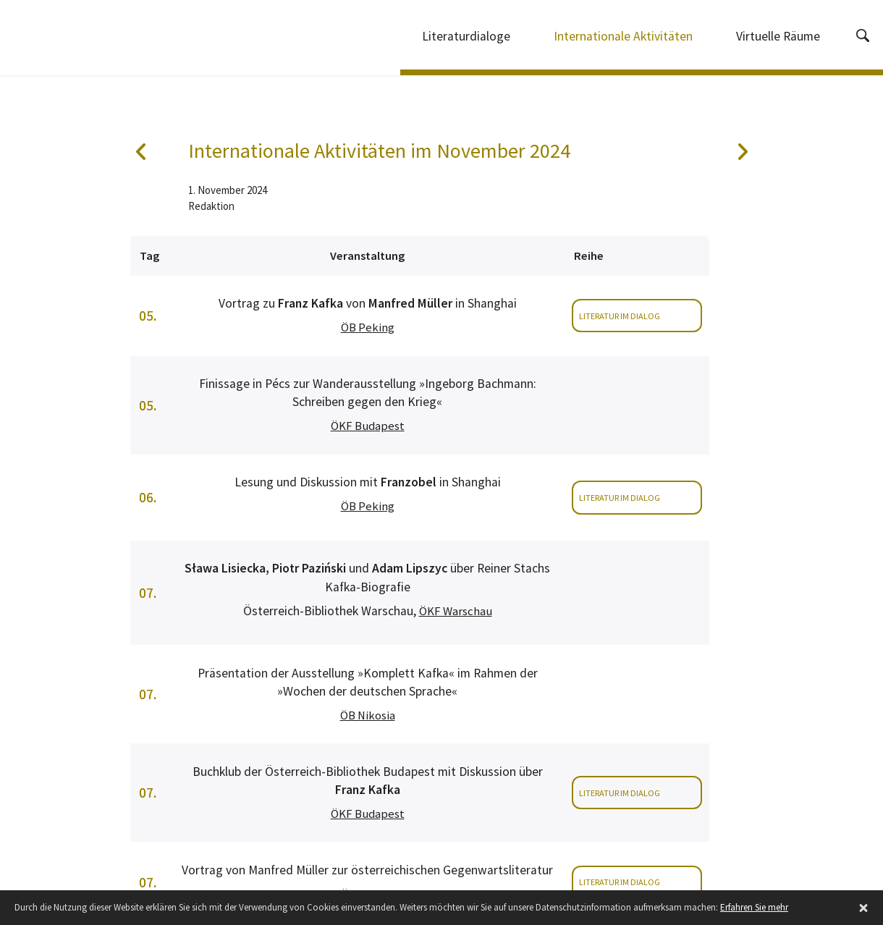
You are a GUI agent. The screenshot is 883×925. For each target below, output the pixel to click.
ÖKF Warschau (455, 611)
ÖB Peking (367, 327)
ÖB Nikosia (367, 715)
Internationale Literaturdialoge (97, 40)
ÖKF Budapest (368, 426)
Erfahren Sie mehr (754, 907)
